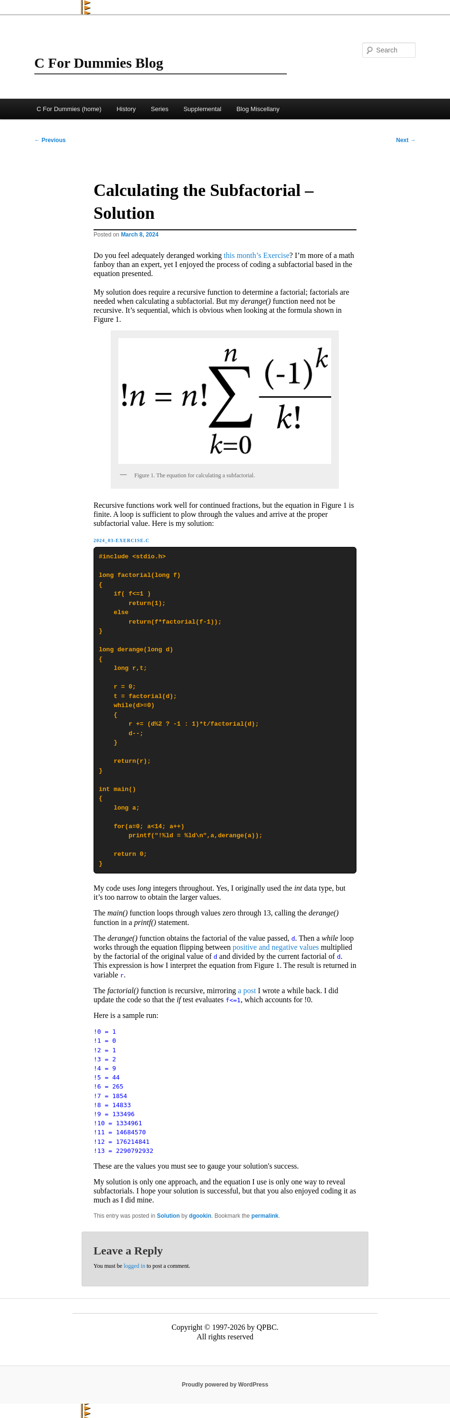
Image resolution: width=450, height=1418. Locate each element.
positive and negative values (276, 947)
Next (406, 140)
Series (159, 109)
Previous (50, 140)
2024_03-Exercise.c (121, 540)
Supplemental (202, 109)
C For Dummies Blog (98, 63)
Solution (168, 1215)
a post (247, 990)
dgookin (200, 1215)
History (126, 109)
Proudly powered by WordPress (225, 1384)
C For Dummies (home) (69, 109)
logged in (134, 1266)
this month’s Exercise (257, 255)
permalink (265, 1215)
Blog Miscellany (257, 109)
